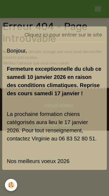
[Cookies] (11, 185)
